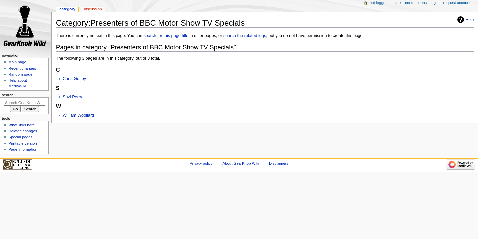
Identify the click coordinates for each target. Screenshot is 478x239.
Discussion (93, 9)
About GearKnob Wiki (240, 163)
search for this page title (165, 35)
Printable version (22, 143)
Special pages (20, 137)
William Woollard (78, 115)
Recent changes (22, 68)
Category (67, 9)
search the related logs (244, 35)
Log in (435, 3)
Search (8, 95)
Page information (22, 149)
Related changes (22, 131)
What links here (21, 125)
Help (470, 19)
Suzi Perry (72, 97)
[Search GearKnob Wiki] (24, 103)
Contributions (416, 3)
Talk (398, 3)
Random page (20, 74)
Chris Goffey (74, 78)
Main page (17, 62)
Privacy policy (201, 163)
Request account (457, 3)
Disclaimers (278, 163)
